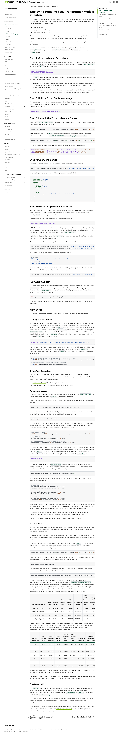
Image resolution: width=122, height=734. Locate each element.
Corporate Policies (47, 729)
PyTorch (8, 36)
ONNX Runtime (9, 157)
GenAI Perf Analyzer (10, 177)
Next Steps (102, 32)
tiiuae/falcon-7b (38, 27)
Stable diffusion (9, 52)
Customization (103, 34)
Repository (7, 126)
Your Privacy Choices (17, 729)
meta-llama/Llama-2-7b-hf (41, 32)
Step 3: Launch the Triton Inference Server (106, 20)
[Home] (28, 6)
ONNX (7, 39)
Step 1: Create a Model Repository (105, 11)
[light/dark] (114, 2)
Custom (7, 170)
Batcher (7, 101)
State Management (10, 106)
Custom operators (10, 139)
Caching (7, 114)
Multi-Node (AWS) (9, 59)
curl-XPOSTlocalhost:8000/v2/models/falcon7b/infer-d (63, 168)
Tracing (7, 119)
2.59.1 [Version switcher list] (44, 2)
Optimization (8, 132)
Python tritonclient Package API (13, 89)
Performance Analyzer (11, 180)
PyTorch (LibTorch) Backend (12, 154)
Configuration (8, 129)
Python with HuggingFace (13, 34)
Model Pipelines (9, 103)
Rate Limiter (8, 111)
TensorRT (7, 162)
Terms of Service (28, 729)
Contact (65, 729)
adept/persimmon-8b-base (41, 30)
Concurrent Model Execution (12, 96)
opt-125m (77, 230)
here (48, 87)
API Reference (8, 81)
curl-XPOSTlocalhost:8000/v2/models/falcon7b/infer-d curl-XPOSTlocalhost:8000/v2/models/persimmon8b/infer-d (63, 247)
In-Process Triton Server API (12, 83)
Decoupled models (10, 137)
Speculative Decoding (10, 74)
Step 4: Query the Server (105, 23)
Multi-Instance (9, 62)
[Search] (110, 2)
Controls (7, 134)
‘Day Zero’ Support (104, 30)
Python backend (58, 21)
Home (6, 12)
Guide (6, 192)
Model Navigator (9, 185)
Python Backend (9, 152)
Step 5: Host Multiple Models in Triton (107, 26)
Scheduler (7, 98)
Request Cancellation (10, 109)
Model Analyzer (9, 182)
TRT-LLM (8, 28)
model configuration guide (64, 709)
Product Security (57, 729)
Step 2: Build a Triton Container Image (107, 15)
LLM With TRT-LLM (10, 47)
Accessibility (37, 729)
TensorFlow (9, 42)
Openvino (8, 44)
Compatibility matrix (10, 17)
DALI (6, 167)
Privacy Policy (7, 729)
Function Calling (9, 71)
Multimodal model (9, 49)
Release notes (8, 14)
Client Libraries (9, 86)
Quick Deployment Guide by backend (12, 25)
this (79, 514)
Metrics (7, 117)
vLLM (7, 31)
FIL (5, 165)
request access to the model (70, 133)
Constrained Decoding (11, 69)
